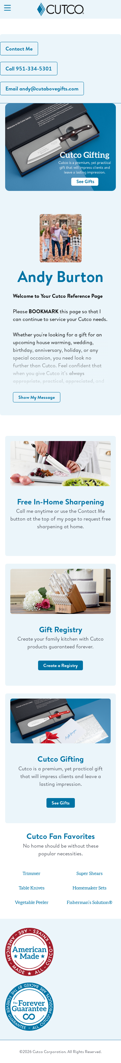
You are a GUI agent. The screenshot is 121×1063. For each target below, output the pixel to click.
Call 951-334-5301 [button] (28, 68)
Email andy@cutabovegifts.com (41, 88)
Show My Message (36, 397)
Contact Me (19, 48)
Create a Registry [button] (60, 665)
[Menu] (7, 8)
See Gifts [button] (61, 803)
